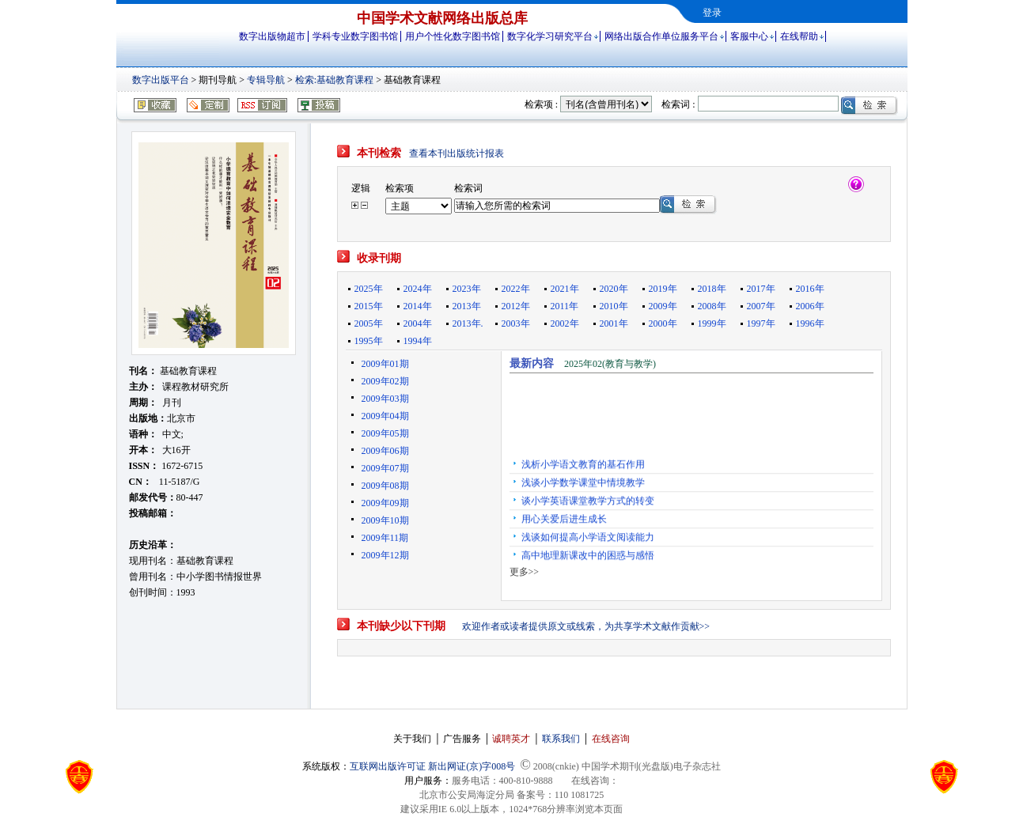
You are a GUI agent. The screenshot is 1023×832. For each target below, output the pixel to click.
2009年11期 (385, 537)
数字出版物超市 (272, 36)
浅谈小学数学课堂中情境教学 (583, 485)
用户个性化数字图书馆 (452, 36)
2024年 (418, 288)
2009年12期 (385, 555)
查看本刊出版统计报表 (456, 153)
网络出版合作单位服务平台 (661, 36)
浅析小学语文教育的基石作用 (583, 467)
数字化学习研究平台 (550, 36)
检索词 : (678, 104)
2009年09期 (385, 503)
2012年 (516, 306)
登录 (712, 12)
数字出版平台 (160, 79)
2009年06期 (385, 450)
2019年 (663, 288)
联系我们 (561, 738)
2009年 (663, 306)
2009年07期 (385, 468)
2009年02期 (385, 381)
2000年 (663, 323)
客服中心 (749, 36)
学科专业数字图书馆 (355, 36)
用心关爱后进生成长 (564, 522)
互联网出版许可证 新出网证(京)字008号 (432, 766)
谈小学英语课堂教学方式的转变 (587, 503)
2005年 (368, 323)
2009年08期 (385, 485)
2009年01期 (385, 363)
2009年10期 (385, 520)
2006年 (810, 306)
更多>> (525, 571)
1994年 (418, 340)
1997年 (761, 323)
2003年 (516, 323)
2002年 (565, 323)
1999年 (712, 323)
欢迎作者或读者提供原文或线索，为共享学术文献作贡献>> (586, 626)
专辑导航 (266, 79)
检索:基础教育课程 (334, 79)
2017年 (761, 288)
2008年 (712, 306)
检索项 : (541, 104)
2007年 (761, 306)
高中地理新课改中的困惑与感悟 (587, 558)
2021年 (565, 288)
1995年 (368, 340)
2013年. (468, 323)
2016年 (810, 288)
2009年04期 (385, 416)
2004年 (418, 323)
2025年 (368, 288)
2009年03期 (385, 398)
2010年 (614, 306)
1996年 (810, 323)
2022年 (516, 288)
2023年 (467, 288)
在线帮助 (799, 36)
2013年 (467, 306)
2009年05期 (385, 433)
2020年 (614, 288)
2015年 (368, 306)
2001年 (614, 323)
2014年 (418, 306)
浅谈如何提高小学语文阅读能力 (587, 540)
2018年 (712, 288)
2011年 (565, 306)
